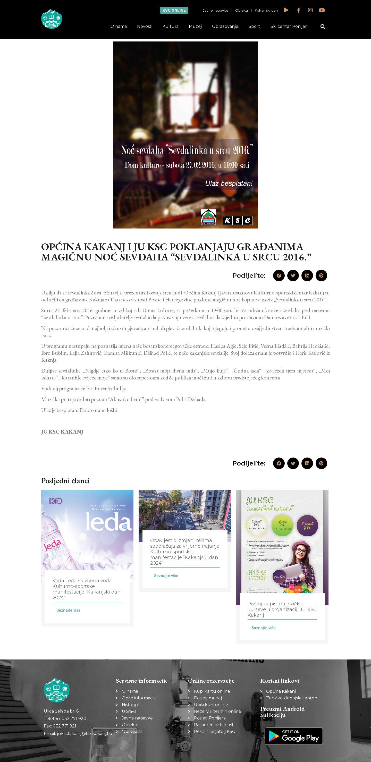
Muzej (195, 26)
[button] (323, 26)
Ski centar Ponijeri (289, 26)
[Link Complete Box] (87, 558)
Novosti (144, 26)
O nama (119, 26)
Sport (254, 26)
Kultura (171, 26)
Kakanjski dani (267, 10)
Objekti (241, 10)
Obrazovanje (225, 26)
